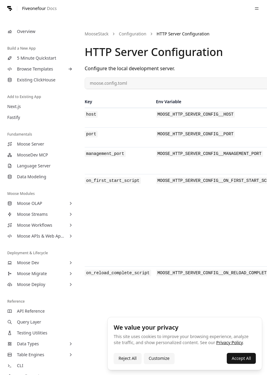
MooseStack (97, 34)
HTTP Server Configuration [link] (183, 34)
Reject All (128, 358)
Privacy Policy (229, 342)
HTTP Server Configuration (154, 51)
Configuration (132, 34)
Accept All (241, 358)
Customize (159, 358)
